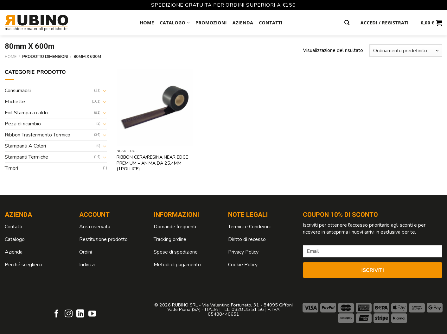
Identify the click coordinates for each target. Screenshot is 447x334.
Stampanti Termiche (26, 157)
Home (147, 23)
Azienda (243, 23)
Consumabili (18, 90)
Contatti (270, 23)
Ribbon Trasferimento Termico (37, 134)
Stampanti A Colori (25, 145)
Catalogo (175, 23)
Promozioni (211, 23)
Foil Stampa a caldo (26, 112)
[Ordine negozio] (405, 50)
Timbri (11, 168)
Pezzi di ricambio (23, 123)
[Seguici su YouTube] (92, 314)
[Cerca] (346, 22)
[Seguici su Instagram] (69, 314)
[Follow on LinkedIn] (80, 314)
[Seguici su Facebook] (57, 314)
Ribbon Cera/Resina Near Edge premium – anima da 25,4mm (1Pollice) (152, 163)
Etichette (15, 101)
